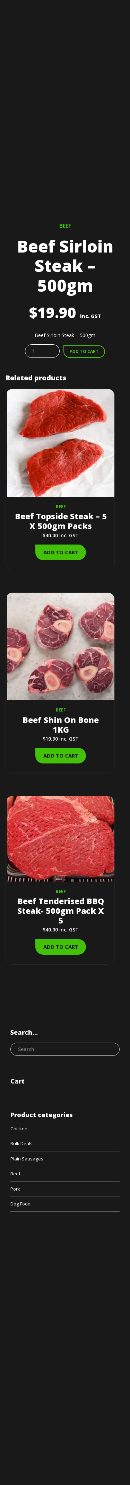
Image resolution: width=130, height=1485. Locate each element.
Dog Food (21, 1205)
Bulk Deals (22, 1144)
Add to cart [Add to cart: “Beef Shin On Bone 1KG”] (60, 755)
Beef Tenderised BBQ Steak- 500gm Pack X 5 (60, 911)
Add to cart (84, 351)
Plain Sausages (27, 1159)
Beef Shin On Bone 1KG (61, 724)
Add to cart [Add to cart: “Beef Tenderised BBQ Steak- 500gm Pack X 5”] (60, 946)
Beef (65, 226)
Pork (15, 1190)
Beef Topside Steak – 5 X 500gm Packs (61, 521)
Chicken (19, 1128)
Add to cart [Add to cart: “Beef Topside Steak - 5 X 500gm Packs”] (60, 552)
